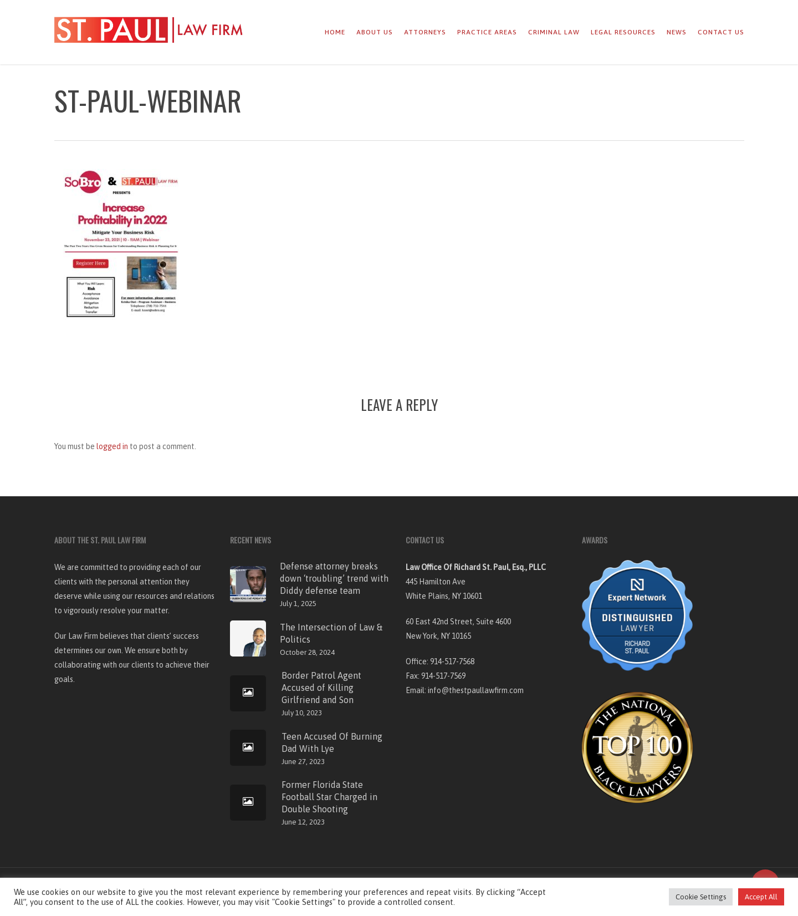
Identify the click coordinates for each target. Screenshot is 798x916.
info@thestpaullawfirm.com (476, 690)
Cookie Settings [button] (701, 897)
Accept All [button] (761, 897)
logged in (112, 446)
